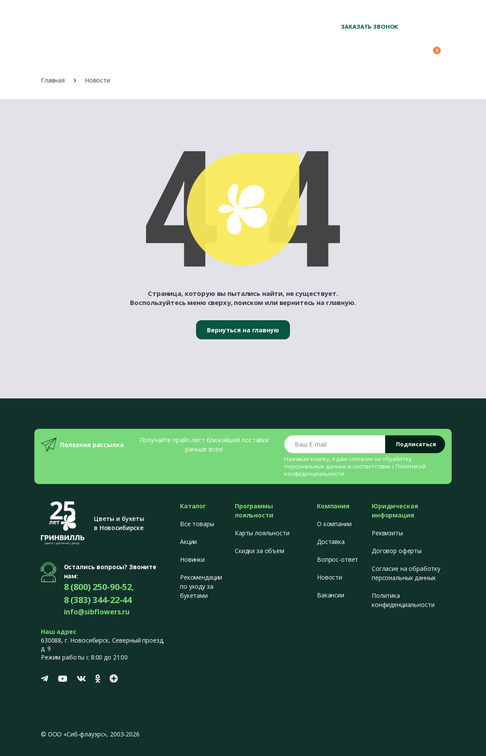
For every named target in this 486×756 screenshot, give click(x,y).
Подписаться (416, 444)
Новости (329, 577)
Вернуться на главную (243, 330)
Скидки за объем (259, 551)
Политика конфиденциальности (403, 600)
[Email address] (335, 444)
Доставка (331, 541)
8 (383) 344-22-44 (98, 600)
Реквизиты (387, 533)
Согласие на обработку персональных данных (406, 573)
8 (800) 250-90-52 (361, 13)
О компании (334, 524)
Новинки (192, 559)
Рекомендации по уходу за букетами (201, 586)
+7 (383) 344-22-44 (419, 13)
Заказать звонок (369, 26)
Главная (53, 80)
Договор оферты (397, 551)
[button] (383, 46)
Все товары (197, 524)
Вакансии (330, 595)
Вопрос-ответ (337, 559)
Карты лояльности (262, 533)
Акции (188, 541)
